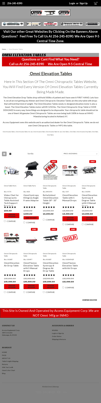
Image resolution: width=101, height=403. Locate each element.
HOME (4, 352)
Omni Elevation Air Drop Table (11, 264)
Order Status (56, 336)
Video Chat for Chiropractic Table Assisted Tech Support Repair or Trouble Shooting (11, 200)
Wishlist (55, 330)
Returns (5, 364)
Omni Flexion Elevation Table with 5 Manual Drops (31, 267)
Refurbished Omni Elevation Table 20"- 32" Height (50, 199)
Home (4, 49)
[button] (12, 24)
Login (72, 3)
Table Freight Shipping (10, 361)
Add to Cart (31, 218)
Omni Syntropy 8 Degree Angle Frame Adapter (31, 198)
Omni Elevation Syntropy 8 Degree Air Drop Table (50, 267)
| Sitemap (55, 387)
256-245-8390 (14, 3)
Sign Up (84, 3)
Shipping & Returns (59, 339)
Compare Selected (89, 300)
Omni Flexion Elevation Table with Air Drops (70, 265)
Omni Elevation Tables (16, 49)
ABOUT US (6, 358)
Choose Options (11, 216)
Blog (3, 373)
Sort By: (31, 154)
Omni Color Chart (8, 370)
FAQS (4, 355)
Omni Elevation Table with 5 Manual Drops (70, 198)
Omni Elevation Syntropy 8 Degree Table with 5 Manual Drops (89, 200)
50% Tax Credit (7, 367)
